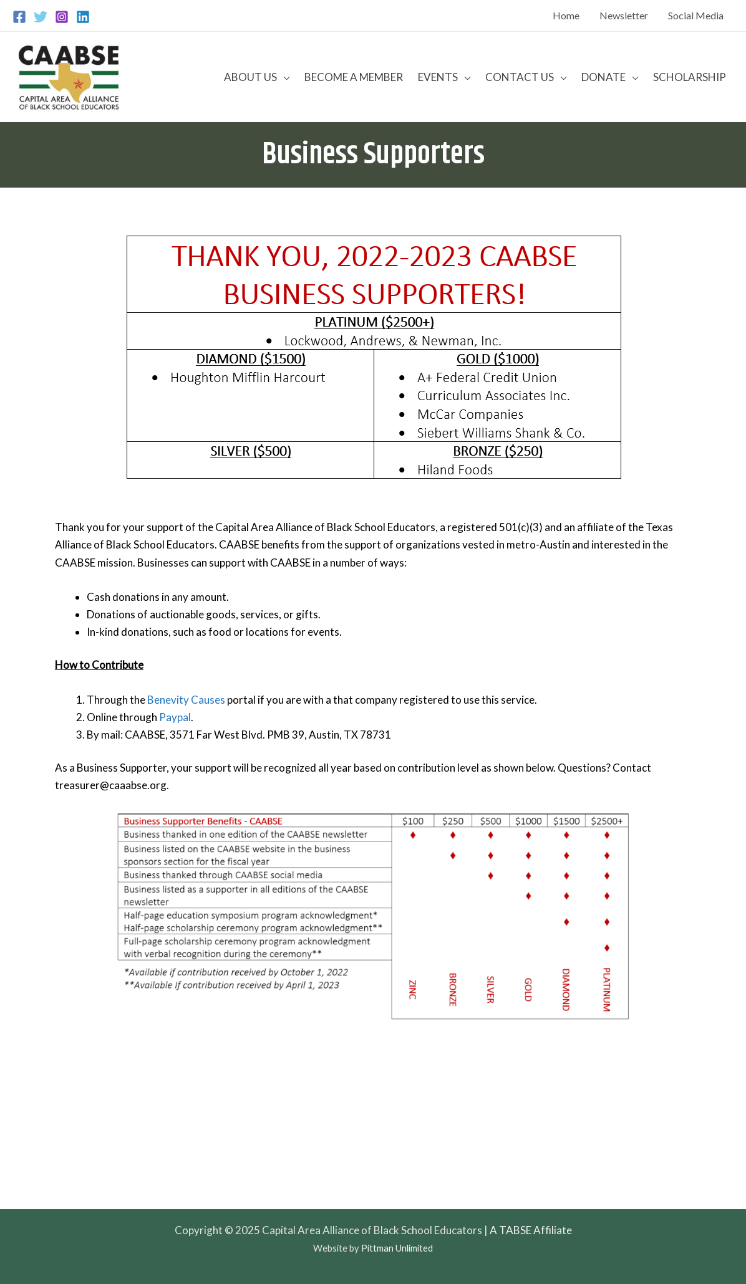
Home (566, 15)
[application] (283, 77)
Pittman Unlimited (397, 1248)
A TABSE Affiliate (531, 1230)
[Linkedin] (83, 17)
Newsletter (623, 15)
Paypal (175, 717)
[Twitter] (40, 17)
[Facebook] (19, 17)
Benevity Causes (186, 699)
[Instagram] (62, 17)
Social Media (696, 15)
